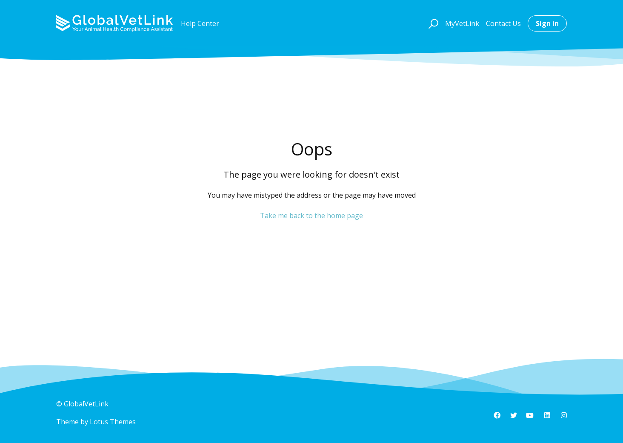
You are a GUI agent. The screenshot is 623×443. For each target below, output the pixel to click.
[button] (432, 23)
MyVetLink (462, 23)
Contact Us (503, 23)
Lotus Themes (113, 421)
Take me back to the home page (311, 215)
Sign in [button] (547, 23)
